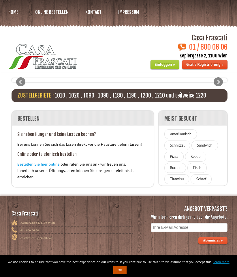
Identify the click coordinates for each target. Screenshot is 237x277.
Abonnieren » (213, 240)
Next (218, 82)
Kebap (195, 156)
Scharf (201, 179)
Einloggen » (165, 64)
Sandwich (204, 145)
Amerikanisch (180, 134)
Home (13, 12)
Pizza (174, 156)
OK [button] (120, 270)
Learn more (221, 262)
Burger (175, 167)
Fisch (197, 167)
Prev (20, 82)
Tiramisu (177, 179)
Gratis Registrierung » (204, 64)
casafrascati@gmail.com (36, 237)
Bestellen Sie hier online (38, 164)
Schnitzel (177, 145)
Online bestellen (52, 12)
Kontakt (93, 12)
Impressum (128, 12)
